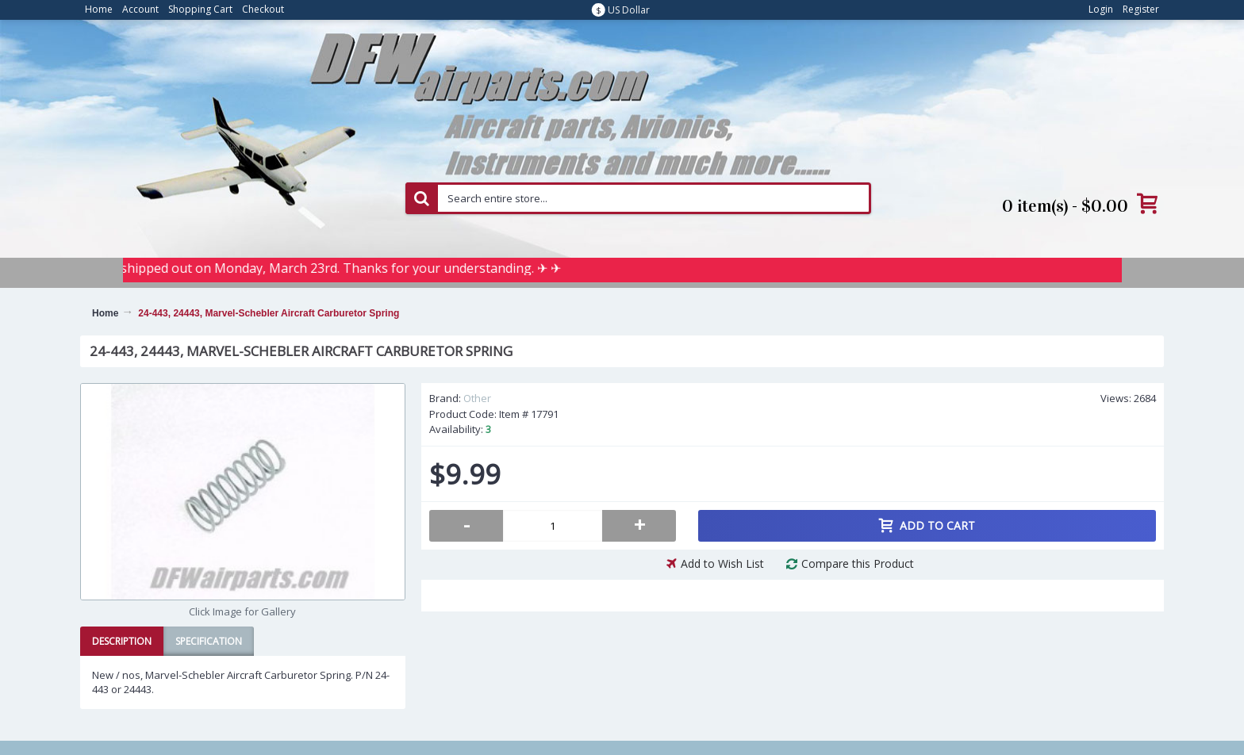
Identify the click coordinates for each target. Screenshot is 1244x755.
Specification (208, 641)
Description (122, 641)
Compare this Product (857, 563)
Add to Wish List (722, 563)
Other (477, 398)
